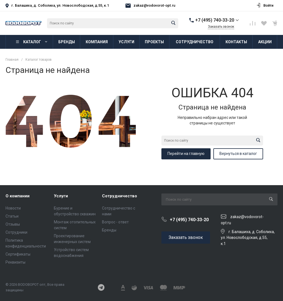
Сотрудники (16, 232)
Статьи (12, 216)
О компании (18, 195)
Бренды (109, 230)
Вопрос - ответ (115, 222)
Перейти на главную (186, 153)
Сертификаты (18, 254)
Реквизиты (15, 262)
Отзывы (13, 224)
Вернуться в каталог (238, 153)
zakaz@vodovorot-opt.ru (154, 5)
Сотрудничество (119, 195)
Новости (13, 208)
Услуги (61, 195)
